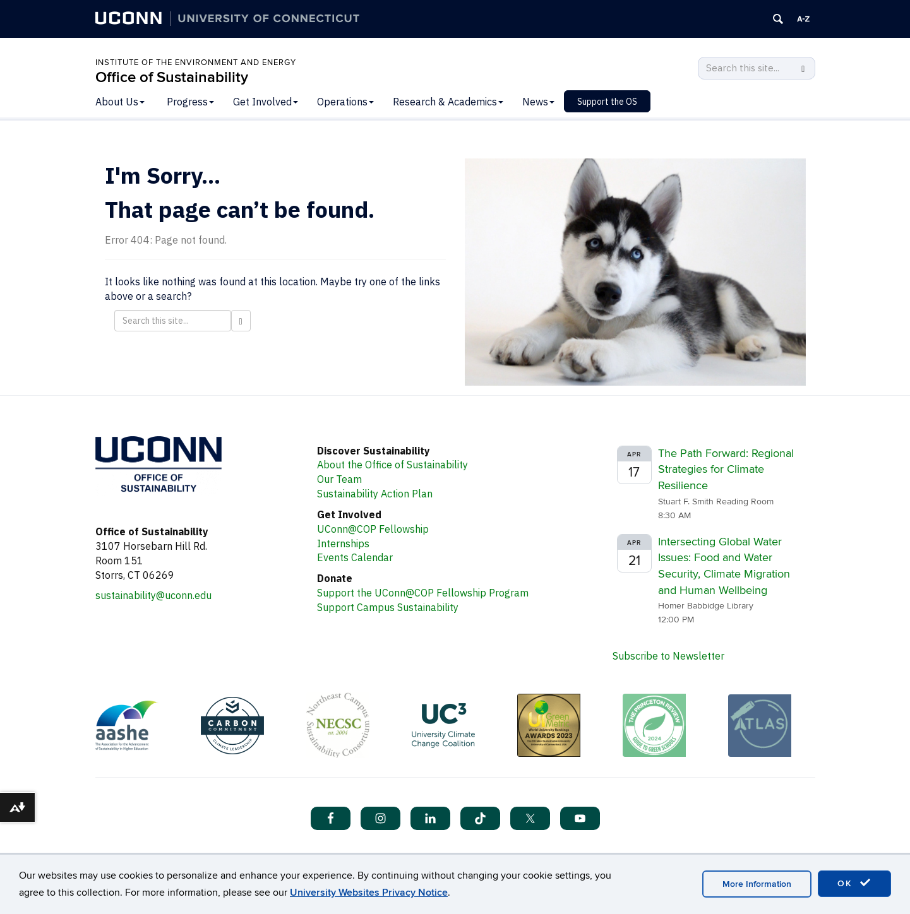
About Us (120, 101)
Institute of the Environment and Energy (195, 62)
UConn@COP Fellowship (373, 529)
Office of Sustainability (171, 77)
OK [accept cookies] (854, 883)
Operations (345, 101)
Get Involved (265, 101)
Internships (343, 543)
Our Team (339, 479)
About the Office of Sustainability (392, 464)
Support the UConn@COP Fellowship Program (423, 592)
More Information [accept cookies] (756, 884)
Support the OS (607, 101)
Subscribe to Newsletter (668, 656)
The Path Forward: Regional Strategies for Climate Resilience (726, 469)
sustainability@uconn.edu (153, 595)
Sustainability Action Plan (375, 493)
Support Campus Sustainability (387, 607)
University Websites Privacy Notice (369, 892)
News (538, 101)
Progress (190, 101)
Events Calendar (355, 557)
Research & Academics (448, 101)
